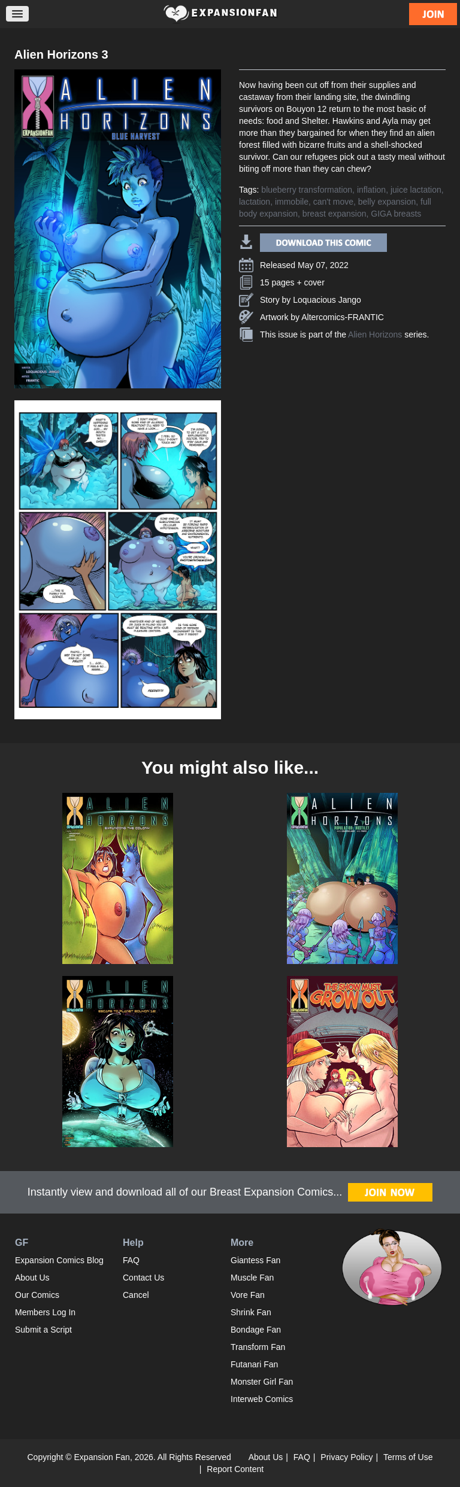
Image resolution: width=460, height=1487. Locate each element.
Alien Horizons (375, 334)
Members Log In (45, 1312)
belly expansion (387, 201)
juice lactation (416, 189)
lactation (254, 201)
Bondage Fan (256, 1329)
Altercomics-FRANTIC (342, 317)
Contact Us (143, 1277)
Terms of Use (407, 1457)
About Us (32, 1277)
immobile (291, 201)
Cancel (136, 1295)
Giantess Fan (255, 1260)
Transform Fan (258, 1347)
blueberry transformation (306, 189)
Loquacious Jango (327, 300)
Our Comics (37, 1295)
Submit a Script (43, 1329)
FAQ (131, 1260)
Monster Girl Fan (262, 1381)
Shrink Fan (251, 1312)
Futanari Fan (254, 1364)
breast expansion (334, 213)
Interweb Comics (262, 1399)
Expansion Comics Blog (59, 1260)
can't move (333, 201)
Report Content (235, 1469)
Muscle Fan (252, 1277)
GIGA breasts (396, 213)
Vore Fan (248, 1295)
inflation (371, 189)
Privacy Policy (346, 1457)
